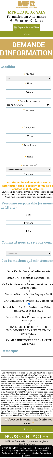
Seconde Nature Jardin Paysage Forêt (28, 294)
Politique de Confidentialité (24, 451)
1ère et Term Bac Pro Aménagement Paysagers (28, 319)
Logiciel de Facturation (40, 453)
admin (28, 456)
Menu (26, 34)
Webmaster (7, 453)
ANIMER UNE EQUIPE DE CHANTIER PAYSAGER (28, 342)
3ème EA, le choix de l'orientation (28, 278)
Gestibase (20, 453)
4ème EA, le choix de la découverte (28, 272)
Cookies (44, 451)
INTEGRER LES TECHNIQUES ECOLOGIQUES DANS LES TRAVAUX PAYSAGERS (28, 331)
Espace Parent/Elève (28, 27)
